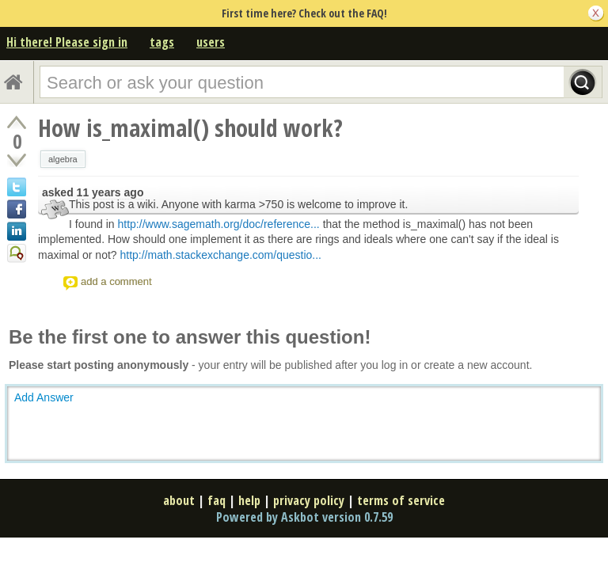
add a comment (116, 281)
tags (162, 42)
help (249, 500)
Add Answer (44, 397)
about (179, 500)
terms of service (401, 500)
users (210, 42)
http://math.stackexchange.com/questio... (220, 255)
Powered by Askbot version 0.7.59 (304, 517)
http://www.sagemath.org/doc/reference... (219, 224)
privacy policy (308, 500)
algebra (63, 159)
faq (216, 500)
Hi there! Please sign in (66, 42)
